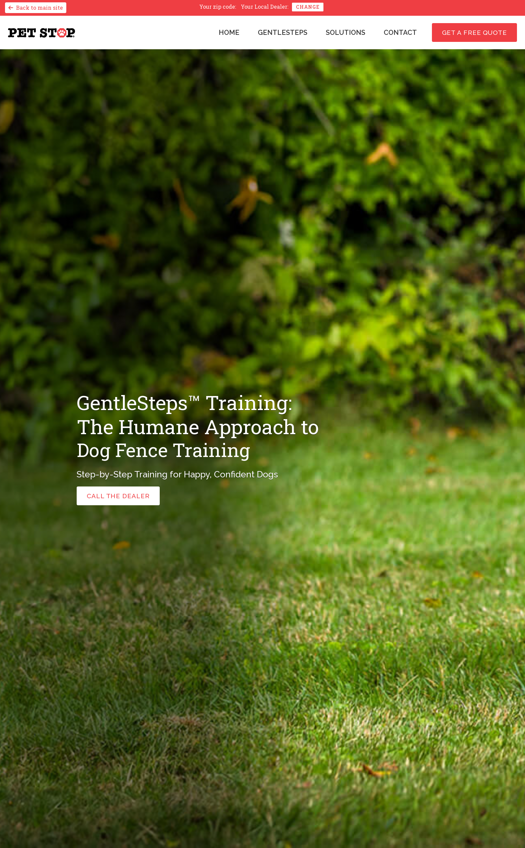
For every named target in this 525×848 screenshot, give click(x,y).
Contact (400, 32)
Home (229, 32)
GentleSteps (282, 32)
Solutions (345, 32)
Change (307, 7)
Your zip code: (217, 6)
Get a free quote (474, 32)
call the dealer (118, 496)
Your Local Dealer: (264, 6)
